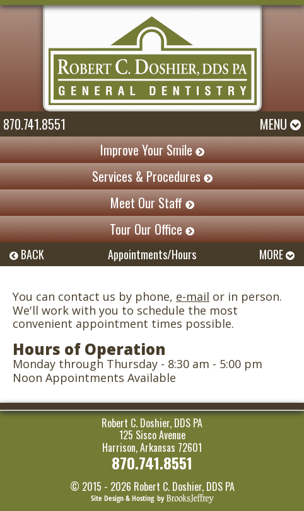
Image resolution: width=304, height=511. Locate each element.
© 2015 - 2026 (100, 486)
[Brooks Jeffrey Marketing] (152, 497)
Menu (280, 124)
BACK (26, 254)
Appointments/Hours (152, 254)
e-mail (192, 296)
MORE (277, 254)
